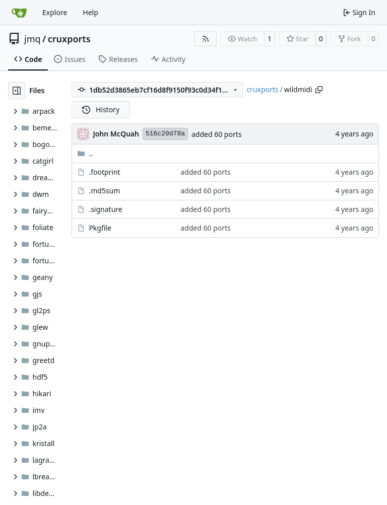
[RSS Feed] (205, 38)
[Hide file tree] (16, 90)
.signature (105, 209)
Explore (54, 12)
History (100, 109)
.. (85, 153)
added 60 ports (216, 134)
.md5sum (104, 190)
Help (90, 12)
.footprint (104, 172)
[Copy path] (318, 89)
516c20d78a (165, 133)
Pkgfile (100, 228)
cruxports (69, 39)
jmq (32, 39)
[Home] (19, 13)
